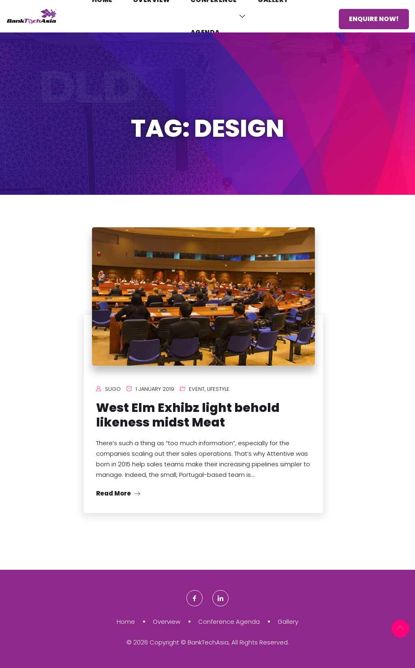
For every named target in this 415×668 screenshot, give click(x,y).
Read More (118, 493)
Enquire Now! (374, 19)
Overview (166, 621)
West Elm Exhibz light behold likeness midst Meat (188, 415)
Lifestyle (218, 389)
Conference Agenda (229, 621)
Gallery (288, 621)
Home (126, 621)
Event (197, 389)
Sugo (113, 389)
